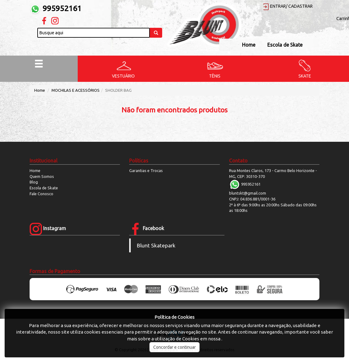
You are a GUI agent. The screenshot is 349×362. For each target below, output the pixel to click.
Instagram (48, 228)
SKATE (304, 76)
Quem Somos (42, 176)
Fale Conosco (41, 194)
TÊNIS (214, 76)
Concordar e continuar (174, 347)
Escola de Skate (284, 45)
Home (248, 45)
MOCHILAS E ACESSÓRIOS (75, 90)
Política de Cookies (174, 317)
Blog (34, 182)
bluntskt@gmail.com (247, 193)
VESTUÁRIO (123, 76)
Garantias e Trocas (146, 170)
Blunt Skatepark (156, 245)
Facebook (146, 228)
